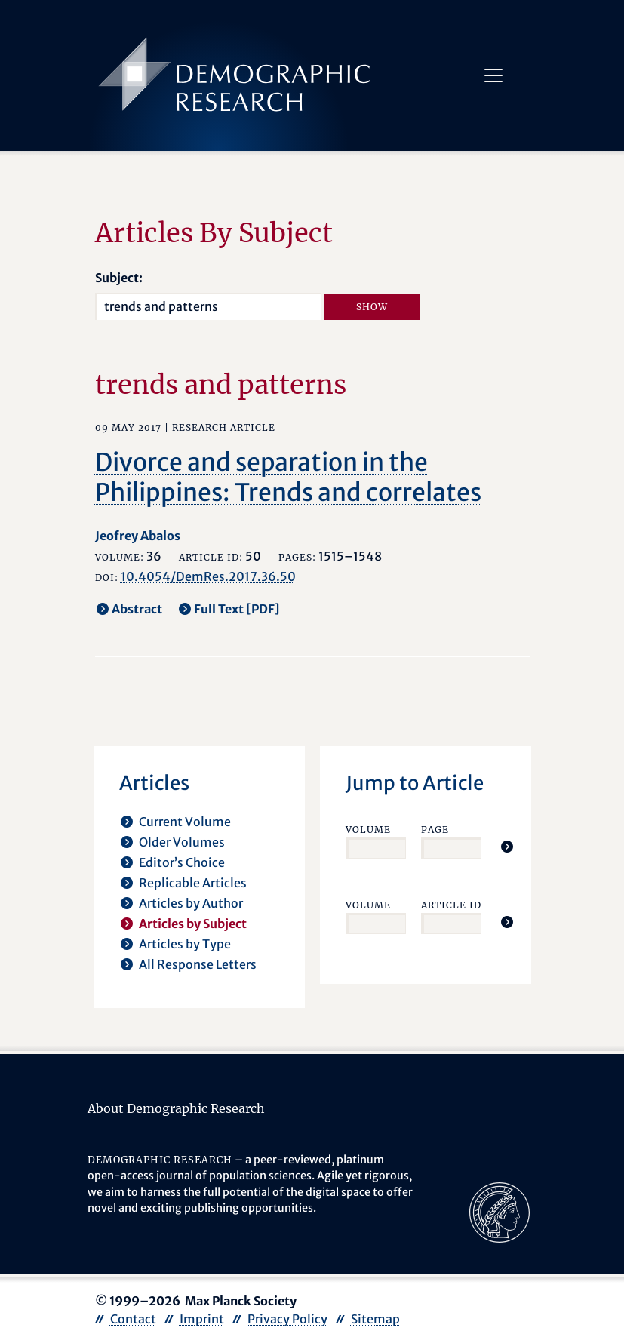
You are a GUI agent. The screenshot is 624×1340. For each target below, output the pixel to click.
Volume (368, 829)
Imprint (202, 1318)
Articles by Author (191, 903)
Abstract (137, 608)
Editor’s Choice (182, 862)
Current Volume (185, 821)
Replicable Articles (193, 882)
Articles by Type (185, 943)
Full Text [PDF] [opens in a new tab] (237, 608)
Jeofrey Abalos (137, 535)
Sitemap (375, 1318)
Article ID (451, 905)
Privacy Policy (287, 1318)
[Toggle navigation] (493, 75)
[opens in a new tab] (499, 1211)
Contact (133, 1318)
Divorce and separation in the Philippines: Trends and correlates (288, 477)
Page (435, 829)
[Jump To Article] (507, 846)
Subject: (119, 277)
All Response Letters (198, 964)
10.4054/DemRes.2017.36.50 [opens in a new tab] (208, 576)
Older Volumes (182, 842)
